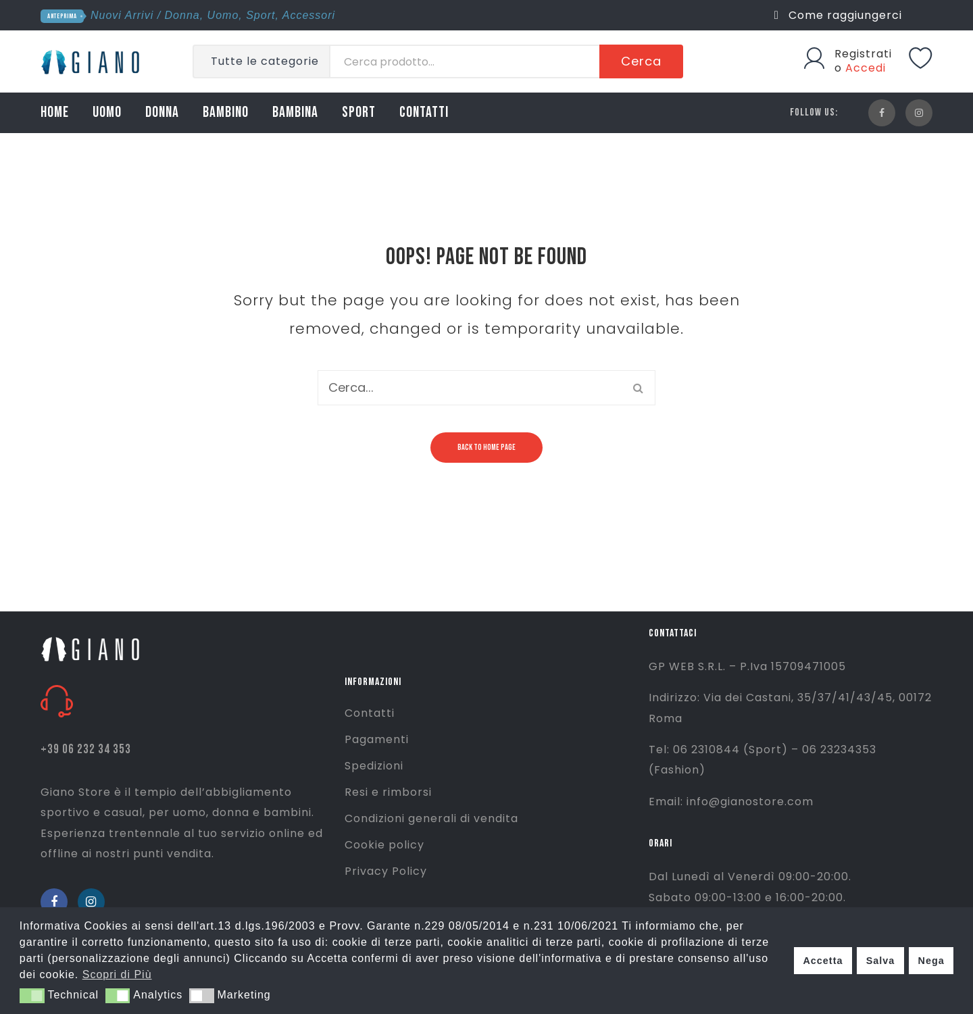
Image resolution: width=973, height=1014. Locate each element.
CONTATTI (424, 112)
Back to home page (486, 447)
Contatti (370, 713)
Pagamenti (377, 739)
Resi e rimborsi (388, 792)
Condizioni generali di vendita (431, 818)
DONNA (162, 112)
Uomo (223, 15)
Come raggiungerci (838, 15)
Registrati (863, 53)
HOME (55, 112)
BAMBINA (295, 112)
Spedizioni (374, 766)
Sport (260, 15)
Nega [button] (931, 960)
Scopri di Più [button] (117, 974)
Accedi (865, 68)
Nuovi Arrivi (122, 15)
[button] (32, 995)
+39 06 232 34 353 (86, 749)
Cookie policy (384, 845)
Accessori (308, 15)
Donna (182, 15)
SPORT (359, 112)
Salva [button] (880, 960)
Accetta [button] (823, 960)
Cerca (641, 61)
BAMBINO (226, 112)
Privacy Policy (386, 871)
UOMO (107, 112)
